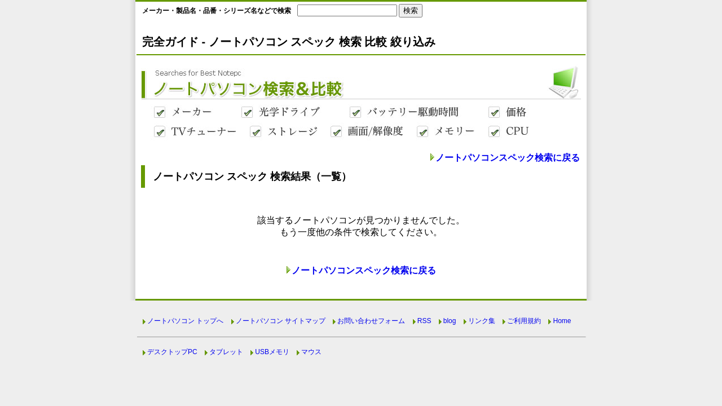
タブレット (226, 352)
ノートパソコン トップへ (185, 321)
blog (449, 321)
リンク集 (481, 321)
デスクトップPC (172, 352)
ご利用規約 (524, 321)
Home (562, 321)
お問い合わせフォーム (371, 321)
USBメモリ (272, 352)
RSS (424, 321)
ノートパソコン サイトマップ (280, 321)
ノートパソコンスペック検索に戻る (507, 157)
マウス (311, 352)
